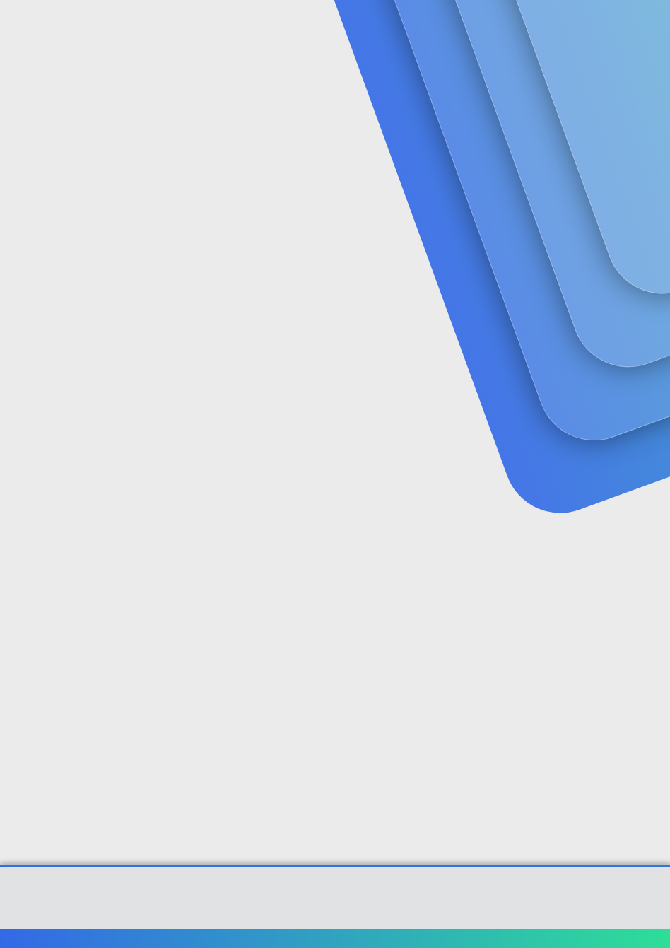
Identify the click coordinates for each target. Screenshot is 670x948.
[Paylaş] (629, 345)
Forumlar (271, 28)
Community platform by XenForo (335, 905)
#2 (647, 530)
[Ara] (480, 28)
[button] (316, 29)
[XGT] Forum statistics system (335, 915)
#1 (647, 344)
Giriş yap (501, 117)
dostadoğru (43, 314)
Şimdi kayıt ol (599, 117)
